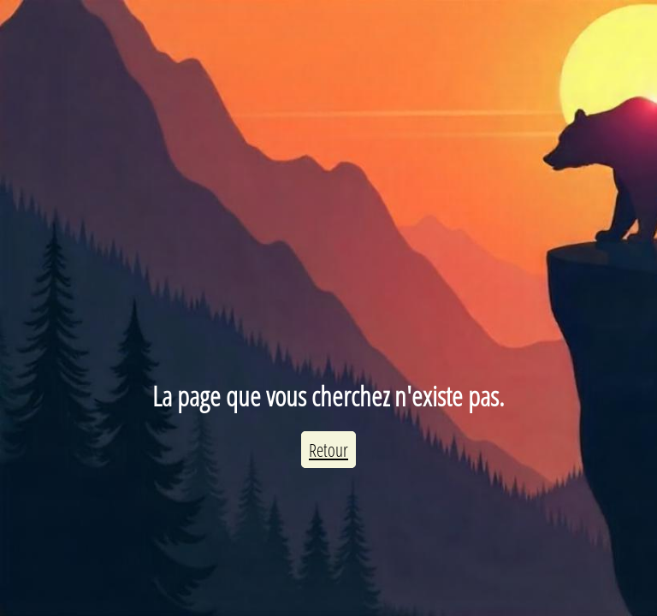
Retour (328, 449)
